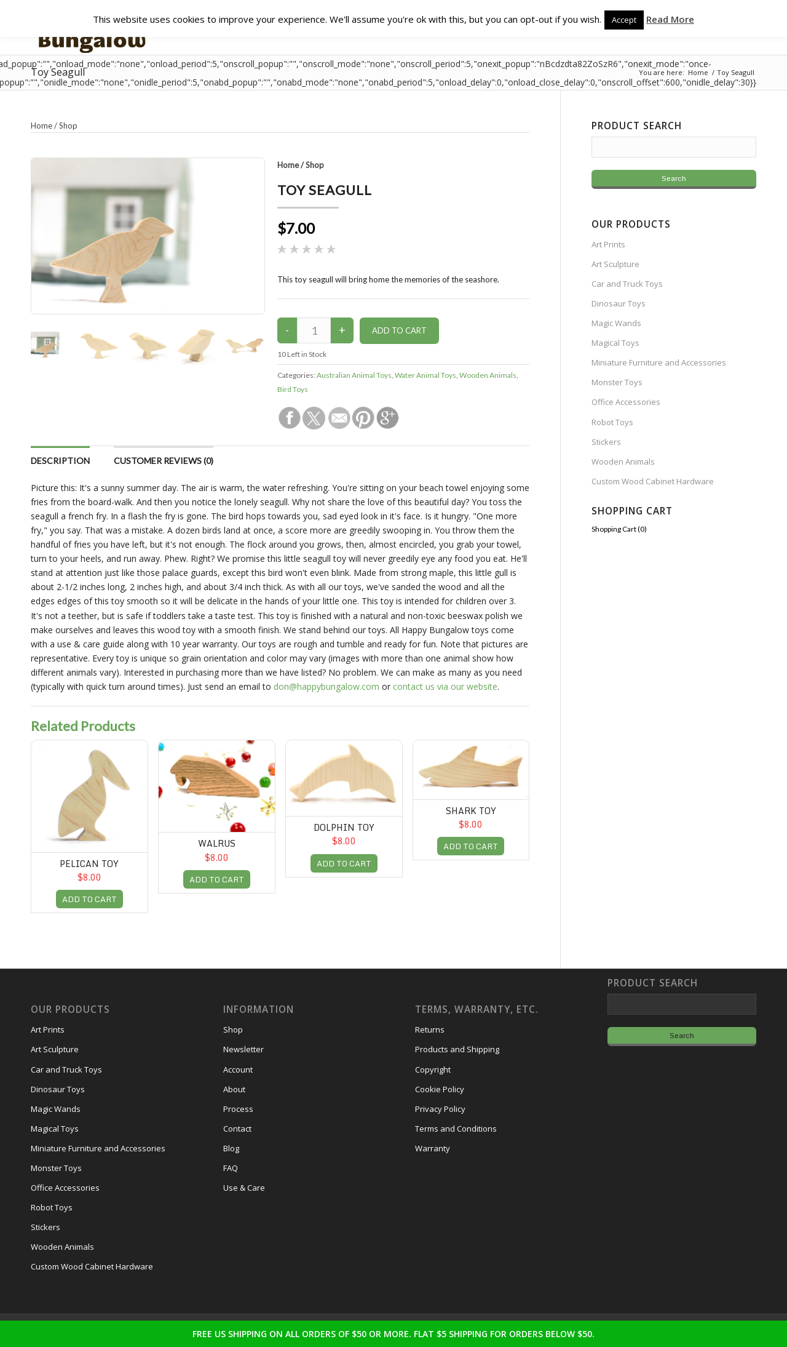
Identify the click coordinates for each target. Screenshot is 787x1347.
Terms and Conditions (456, 1128)
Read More (670, 19)
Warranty (432, 1148)
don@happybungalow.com (326, 686)
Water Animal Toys (425, 375)
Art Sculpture (615, 264)
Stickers (606, 441)
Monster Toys (617, 382)
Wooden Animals (487, 375)
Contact (237, 1128)
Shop (315, 165)
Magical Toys (615, 342)
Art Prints (608, 244)
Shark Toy (471, 811)
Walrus (216, 843)
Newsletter (243, 1049)
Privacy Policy (440, 1108)
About (234, 1089)
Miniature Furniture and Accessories (658, 362)
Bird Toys (292, 389)
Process (238, 1108)
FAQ (230, 1167)
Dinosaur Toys (618, 303)
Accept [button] (624, 19)
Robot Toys (612, 422)
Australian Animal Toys (354, 375)
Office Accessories (625, 401)
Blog (231, 1148)
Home (288, 165)
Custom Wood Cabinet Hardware (652, 481)
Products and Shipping (457, 1049)
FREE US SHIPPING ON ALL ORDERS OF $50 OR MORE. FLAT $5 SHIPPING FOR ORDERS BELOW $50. (393, 1334)
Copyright (433, 1069)
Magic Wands (616, 323)
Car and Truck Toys (627, 283)
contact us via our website (445, 686)
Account (238, 1069)
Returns (430, 1029)
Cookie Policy (439, 1089)
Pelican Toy (89, 864)
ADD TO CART (89, 899)
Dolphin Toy (344, 827)
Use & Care (244, 1187)
